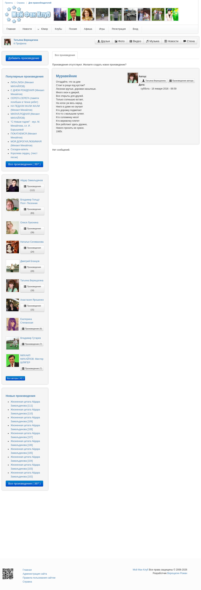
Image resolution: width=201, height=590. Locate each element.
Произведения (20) (32, 269)
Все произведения (65, 55)
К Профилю (20, 43)
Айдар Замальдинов (31, 180)
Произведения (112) (32, 188)
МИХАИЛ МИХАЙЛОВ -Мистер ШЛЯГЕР (31, 359)
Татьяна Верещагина (31, 280)
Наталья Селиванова (32, 241)
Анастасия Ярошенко (32, 299)
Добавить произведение (23, 58)
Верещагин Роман (177, 573)
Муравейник (66, 76)
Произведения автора (181, 80)
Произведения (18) (32, 288)
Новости (171, 41)
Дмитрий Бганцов (29, 261)
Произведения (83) (32, 211)
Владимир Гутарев (30, 338)
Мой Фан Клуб (141, 569)
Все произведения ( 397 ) (24, 164)
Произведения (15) (32, 307)
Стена (189, 41)
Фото (120, 41)
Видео (135, 41)
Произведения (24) (32, 249)
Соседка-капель (19, 149)
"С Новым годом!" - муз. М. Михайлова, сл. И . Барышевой (25, 125)
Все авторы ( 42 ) (15, 378)
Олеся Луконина (29, 222)
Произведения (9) (32, 328)
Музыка (152, 41)
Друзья (103, 41)
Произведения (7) (32, 344)
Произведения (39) (32, 230)
